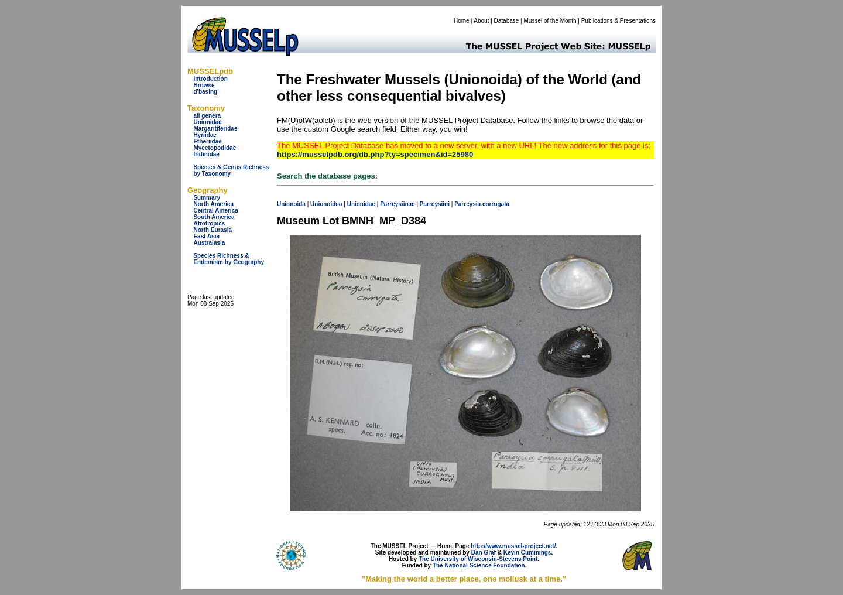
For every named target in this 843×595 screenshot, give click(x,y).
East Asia (206, 236)
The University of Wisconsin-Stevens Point (478, 559)
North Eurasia (212, 230)
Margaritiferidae (215, 128)
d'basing (205, 91)
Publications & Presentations (618, 21)
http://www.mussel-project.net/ (513, 546)
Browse (203, 85)
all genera (207, 115)
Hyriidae (204, 135)
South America (213, 217)
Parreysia (467, 204)
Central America (215, 210)
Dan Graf (483, 552)
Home (462, 21)
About (481, 21)
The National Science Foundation (479, 565)
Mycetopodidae (214, 148)
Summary (206, 197)
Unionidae (207, 122)
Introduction (210, 79)
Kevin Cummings (527, 552)
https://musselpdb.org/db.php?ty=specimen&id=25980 (375, 154)
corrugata (495, 204)
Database (506, 21)
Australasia (209, 243)
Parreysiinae (397, 204)
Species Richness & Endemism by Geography (228, 258)
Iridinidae (206, 154)
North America (213, 204)
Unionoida (291, 204)
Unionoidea (326, 204)
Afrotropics (209, 223)
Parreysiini (435, 204)
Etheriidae (207, 141)
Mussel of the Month (550, 21)
